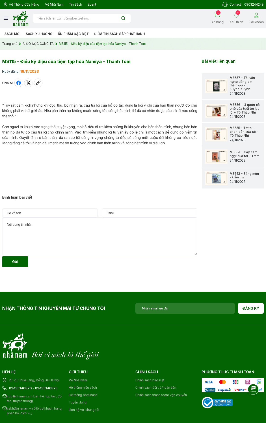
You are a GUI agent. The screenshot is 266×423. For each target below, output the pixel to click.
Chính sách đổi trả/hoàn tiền (155, 369)
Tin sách (75, 4)
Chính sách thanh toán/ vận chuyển (161, 376)
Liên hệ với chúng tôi (84, 391)
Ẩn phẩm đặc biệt (73, 34)
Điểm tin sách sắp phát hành (119, 34)
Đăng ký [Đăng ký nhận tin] (250, 308)
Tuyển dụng (78, 384)
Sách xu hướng (39, 34)
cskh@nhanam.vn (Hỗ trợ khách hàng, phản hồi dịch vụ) (35, 392)
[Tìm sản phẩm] (82, 18)
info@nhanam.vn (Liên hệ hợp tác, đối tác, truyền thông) (34, 380)
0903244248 (254, 4)
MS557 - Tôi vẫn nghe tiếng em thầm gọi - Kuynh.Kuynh (242, 83)
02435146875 (46, 370)
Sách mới (12, 34)
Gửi (15, 261)
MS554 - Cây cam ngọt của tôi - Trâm (244, 154)
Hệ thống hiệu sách (83, 369)
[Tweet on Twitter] (28, 83)
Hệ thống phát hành (83, 376)
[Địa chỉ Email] (185, 308)
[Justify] (123, 18)
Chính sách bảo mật (149, 362)
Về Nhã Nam (54, 4)
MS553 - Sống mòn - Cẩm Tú (244, 175)
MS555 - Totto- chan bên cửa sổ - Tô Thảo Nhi (244, 131)
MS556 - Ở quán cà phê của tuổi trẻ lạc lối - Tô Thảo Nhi (245, 108)
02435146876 (20, 370)
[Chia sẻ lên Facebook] (18, 83)
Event (92, 4)
